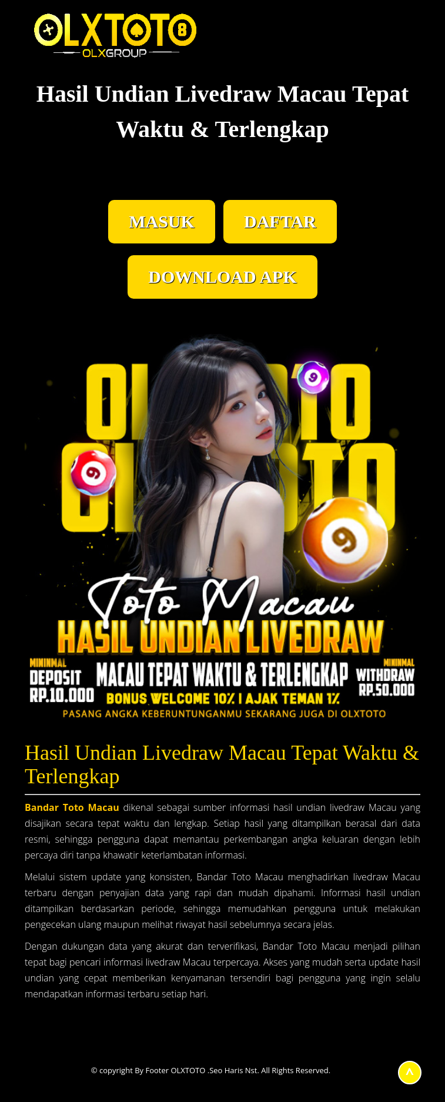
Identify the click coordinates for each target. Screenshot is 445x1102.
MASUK (162, 221)
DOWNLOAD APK (222, 276)
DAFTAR (280, 221)
